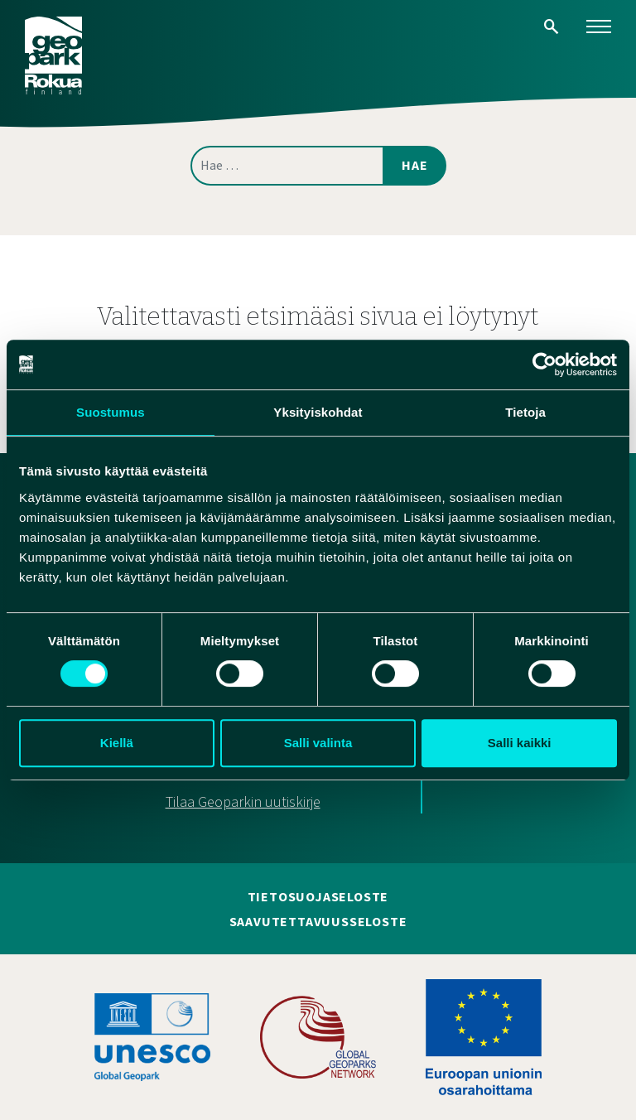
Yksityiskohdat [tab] (317, 412)
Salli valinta (318, 743)
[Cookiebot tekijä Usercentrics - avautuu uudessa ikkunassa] (544, 364)
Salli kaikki (520, 743)
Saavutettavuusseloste (318, 922)
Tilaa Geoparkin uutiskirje (243, 802)
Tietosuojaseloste (318, 897)
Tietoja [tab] (525, 412)
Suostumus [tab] (110, 412)
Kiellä (116, 743)
